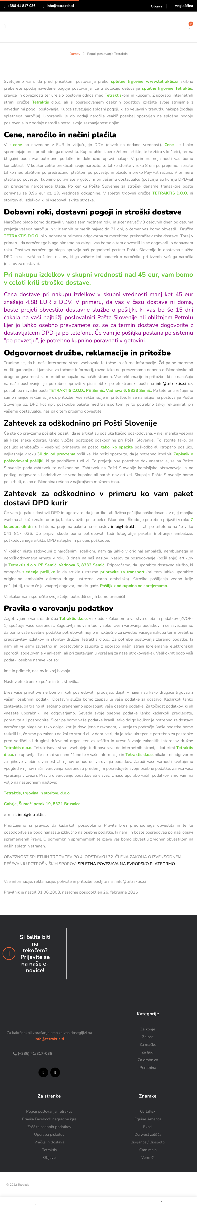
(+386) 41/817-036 (34, 1053)
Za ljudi (148, 1052)
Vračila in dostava (49, 1142)
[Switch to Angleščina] (181, 6)
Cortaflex (147, 1111)
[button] (190, 26)
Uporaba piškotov (49, 1134)
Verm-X (147, 1157)
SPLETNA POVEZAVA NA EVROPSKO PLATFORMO (126, 864)
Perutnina (148, 1067)
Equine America (147, 1119)
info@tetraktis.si (60, 5)
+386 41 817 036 (21, 5)
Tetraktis (49, 1149)
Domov (75, 54)
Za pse (148, 1036)
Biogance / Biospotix (148, 1142)
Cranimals (147, 1149)
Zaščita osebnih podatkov (49, 1126)
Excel (147, 1126)
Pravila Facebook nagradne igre (49, 1119)
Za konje (147, 1029)
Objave (157, 6)
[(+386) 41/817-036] (15, 1054)
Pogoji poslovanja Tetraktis (49, 1111)
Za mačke (148, 1044)
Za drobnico (148, 1059)
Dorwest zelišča (147, 1134)
